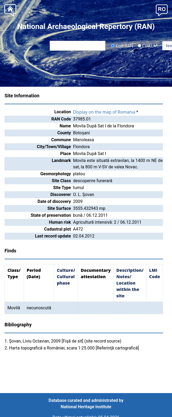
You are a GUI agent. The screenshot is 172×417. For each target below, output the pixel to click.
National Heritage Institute (86, 406)
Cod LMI (148, 45)
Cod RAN (122, 45)
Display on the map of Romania (104, 112)
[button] (162, 9)
